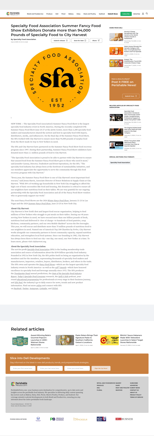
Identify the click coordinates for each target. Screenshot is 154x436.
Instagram (34, 288)
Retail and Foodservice (35, 14)
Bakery (70, 14)
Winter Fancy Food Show (58, 200)
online (39, 285)
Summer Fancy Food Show (39, 203)
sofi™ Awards (60, 267)
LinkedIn (43, 288)
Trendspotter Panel (22, 273)
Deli (57, 14)
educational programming (28, 279)
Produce (49, 14)
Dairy (78, 14)
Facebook (17, 288)
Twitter (25, 288)
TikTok (55, 288)
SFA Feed (18, 282)
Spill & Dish (63, 276)
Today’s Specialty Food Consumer (32, 276)
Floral (63, 14)
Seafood (102, 14)
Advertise (136, 14)
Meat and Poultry (90, 14)
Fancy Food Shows (47, 264)
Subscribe (126, 14)
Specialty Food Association (24, 39)
